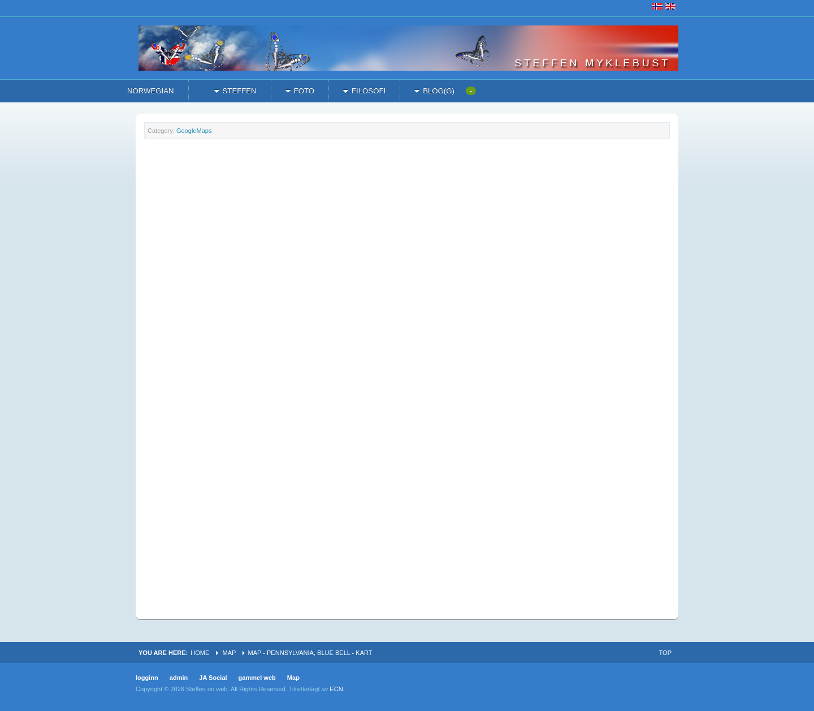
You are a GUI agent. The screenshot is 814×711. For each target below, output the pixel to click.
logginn (147, 677)
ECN (336, 689)
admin (179, 677)
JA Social (213, 677)
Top (665, 652)
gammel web (257, 677)
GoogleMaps (194, 130)
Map (229, 652)
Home (199, 652)
